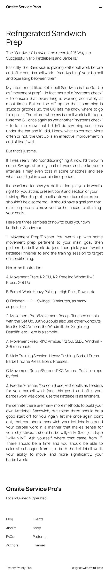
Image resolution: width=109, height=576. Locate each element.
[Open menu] (100, 6)
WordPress (96, 568)
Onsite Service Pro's (23, 6)
